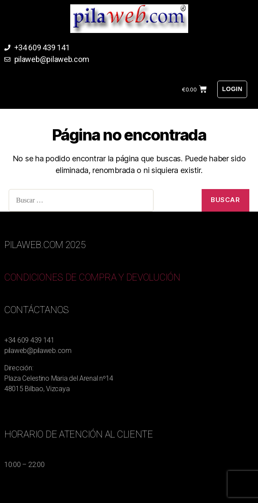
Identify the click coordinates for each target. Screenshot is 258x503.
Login (232, 88)
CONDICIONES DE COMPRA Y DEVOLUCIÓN (92, 277)
